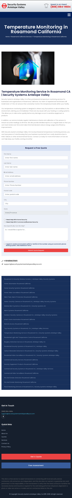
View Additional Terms (24, 245)
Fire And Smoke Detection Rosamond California (20, 378)
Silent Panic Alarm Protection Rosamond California (20, 297)
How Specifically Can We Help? (14, 226)
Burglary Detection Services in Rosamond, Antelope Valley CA (24, 342)
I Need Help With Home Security (16, 219)
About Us (4, 433)
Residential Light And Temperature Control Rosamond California (25, 337)
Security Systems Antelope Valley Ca (30, 494)
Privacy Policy (6, 447)
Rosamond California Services (21, 37)
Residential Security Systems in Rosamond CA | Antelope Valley (25, 346)
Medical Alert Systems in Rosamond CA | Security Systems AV (25, 306)
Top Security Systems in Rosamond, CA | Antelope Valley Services (26, 328)
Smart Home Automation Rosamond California (19, 319)
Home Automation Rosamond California (17, 283)
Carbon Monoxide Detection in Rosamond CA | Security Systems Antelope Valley (31, 351)
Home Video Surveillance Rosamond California (19, 292)
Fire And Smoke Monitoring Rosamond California (20, 382)
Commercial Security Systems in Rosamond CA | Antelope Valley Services (28, 369)
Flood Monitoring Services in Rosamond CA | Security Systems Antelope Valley (30, 387)
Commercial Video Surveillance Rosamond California (21, 373)
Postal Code (8, 191)
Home (8, 37)
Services (4, 440)
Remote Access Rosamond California (16, 324)
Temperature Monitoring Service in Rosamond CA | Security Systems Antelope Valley (32, 333)
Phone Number (9, 181)
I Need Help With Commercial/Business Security (22, 222)
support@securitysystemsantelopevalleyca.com (23, 264)
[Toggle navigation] (69, 15)
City (5, 200)
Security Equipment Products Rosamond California (21, 364)
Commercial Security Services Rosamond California (21, 360)
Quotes (4, 437)
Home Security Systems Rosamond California (19, 288)
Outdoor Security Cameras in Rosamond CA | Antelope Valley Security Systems (30, 315)
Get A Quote (36, 456)
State (6, 209)
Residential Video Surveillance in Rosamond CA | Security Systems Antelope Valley (31, 355)
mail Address (8, 172)
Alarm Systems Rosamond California (16, 310)
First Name (7, 154)
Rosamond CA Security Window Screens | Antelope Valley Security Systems (29, 279)
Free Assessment (36, 465)
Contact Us (5, 443)
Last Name (7, 163)
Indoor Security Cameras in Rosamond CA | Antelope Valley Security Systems (30, 301)
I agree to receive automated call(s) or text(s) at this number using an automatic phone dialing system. (36, 244)
